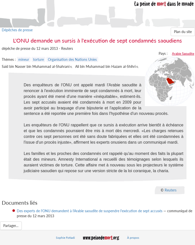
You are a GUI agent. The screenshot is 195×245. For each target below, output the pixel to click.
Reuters (170, 190)
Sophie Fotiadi (65, 237)
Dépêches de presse (17, 30)
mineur (23, 59)
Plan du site (183, 32)
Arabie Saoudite (183, 54)
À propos (133, 237)
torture (38, 59)
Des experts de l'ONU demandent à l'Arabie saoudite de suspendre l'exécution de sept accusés (89, 211)
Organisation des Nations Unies (72, 59)
